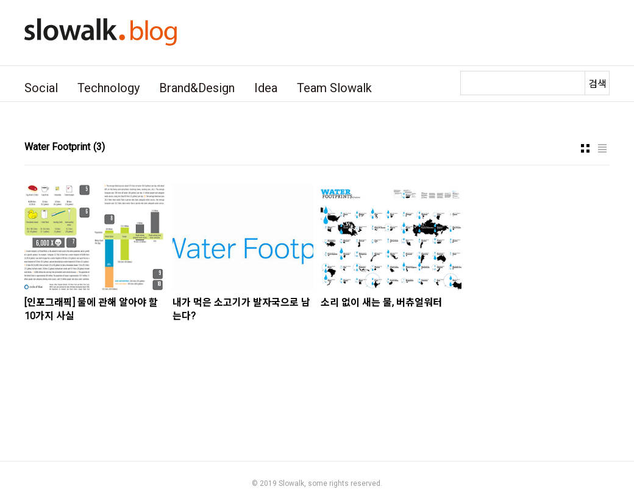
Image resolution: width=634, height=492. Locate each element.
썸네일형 (585, 148)
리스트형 (602, 148)
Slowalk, (292, 483)
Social (41, 88)
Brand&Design (197, 88)
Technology (108, 88)
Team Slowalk (334, 88)
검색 (597, 84)
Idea (265, 88)
